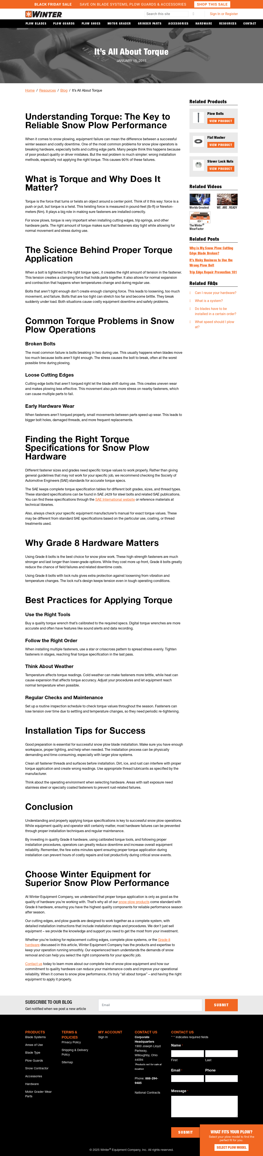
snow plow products (134, 902)
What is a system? (209, 301)
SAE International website (115, 500)
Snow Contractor (37, 1069)
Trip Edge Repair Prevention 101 (213, 272)
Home (30, 91)
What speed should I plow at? (214, 324)
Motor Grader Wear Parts (38, 1095)
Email (176, 1071)
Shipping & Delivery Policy (75, 1053)
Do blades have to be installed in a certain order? (215, 311)
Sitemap (67, 1063)
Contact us (33, 964)
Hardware (204, 23)
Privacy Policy (71, 1042)
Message (179, 1092)
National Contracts (147, 1092)
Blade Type (32, 1053)
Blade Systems (35, 1037)
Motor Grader (119, 23)
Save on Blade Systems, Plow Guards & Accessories (131, 4)
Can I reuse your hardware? (215, 293)
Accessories (178, 23)
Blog (63, 91)
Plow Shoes (91, 23)
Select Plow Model (231, 1147)
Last (208, 1060)
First (174, 1060)
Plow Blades (36, 23)
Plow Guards (64, 23)
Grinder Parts (150, 23)
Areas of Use (34, 1045)
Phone (210, 1071)
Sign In (103, 1037)
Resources (228, 23)
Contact (249, 23)
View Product (221, 121)
